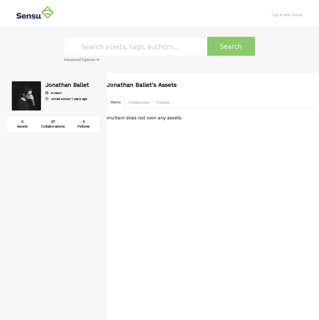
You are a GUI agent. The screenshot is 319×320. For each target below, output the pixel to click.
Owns (116, 102)
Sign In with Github (287, 14)
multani (53, 93)
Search (231, 46)
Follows (163, 102)
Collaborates (139, 102)
